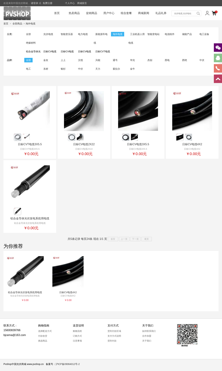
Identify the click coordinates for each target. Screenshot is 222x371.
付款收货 (42, 336)
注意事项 (77, 340)
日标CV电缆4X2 (192, 144)
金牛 (132, 68)
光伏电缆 (48, 34)
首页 (57, 13)
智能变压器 (67, 34)
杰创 (149, 60)
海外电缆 (30, 23)
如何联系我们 (149, 331)
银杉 (63, 68)
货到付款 (112, 340)
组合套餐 (126, 13)
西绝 (184, 60)
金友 (45, 60)
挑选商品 (42, 340)
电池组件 (169, 34)
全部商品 (17, 23)
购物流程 (77, 331)
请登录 (34, 3)
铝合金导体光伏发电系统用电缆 (29, 218)
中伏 (201, 60)
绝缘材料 (31, 42)
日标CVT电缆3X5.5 (30, 144)
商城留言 (82, 3)
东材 (45, 68)
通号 (115, 60)
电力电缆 (83, 34)
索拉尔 (116, 68)
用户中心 (108, 13)
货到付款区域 (114, 331)
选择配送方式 (45, 331)
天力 (97, 68)
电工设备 (204, 34)
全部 (28, 34)
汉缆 (80, 60)
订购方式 (77, 336)
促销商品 (91, 13)
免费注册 (47, 3)
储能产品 (187, 34)
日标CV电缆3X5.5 (138, 144)
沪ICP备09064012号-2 (68, 364)
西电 (167, 60)
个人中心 (70, 3)
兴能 (97, 60)
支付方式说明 (114, 336)
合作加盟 (146, 336)
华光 (132, 60)
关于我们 (146, 340)
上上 (63, 60)
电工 (28, 68)
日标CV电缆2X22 (84, 144)
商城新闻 (143, 13)
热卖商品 (74, 13)
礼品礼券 (160, 13)
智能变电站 (153, 34)
